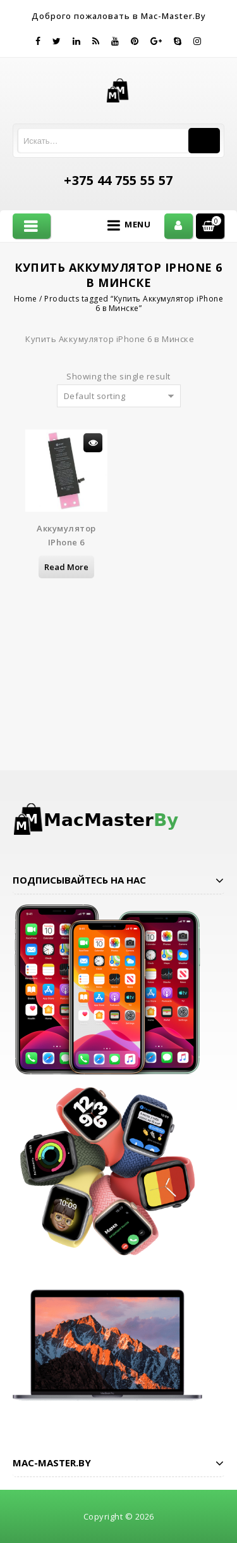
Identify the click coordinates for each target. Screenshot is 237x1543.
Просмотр (92, 442)
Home (25, 298)
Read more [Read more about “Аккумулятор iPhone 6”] (66, 567)
